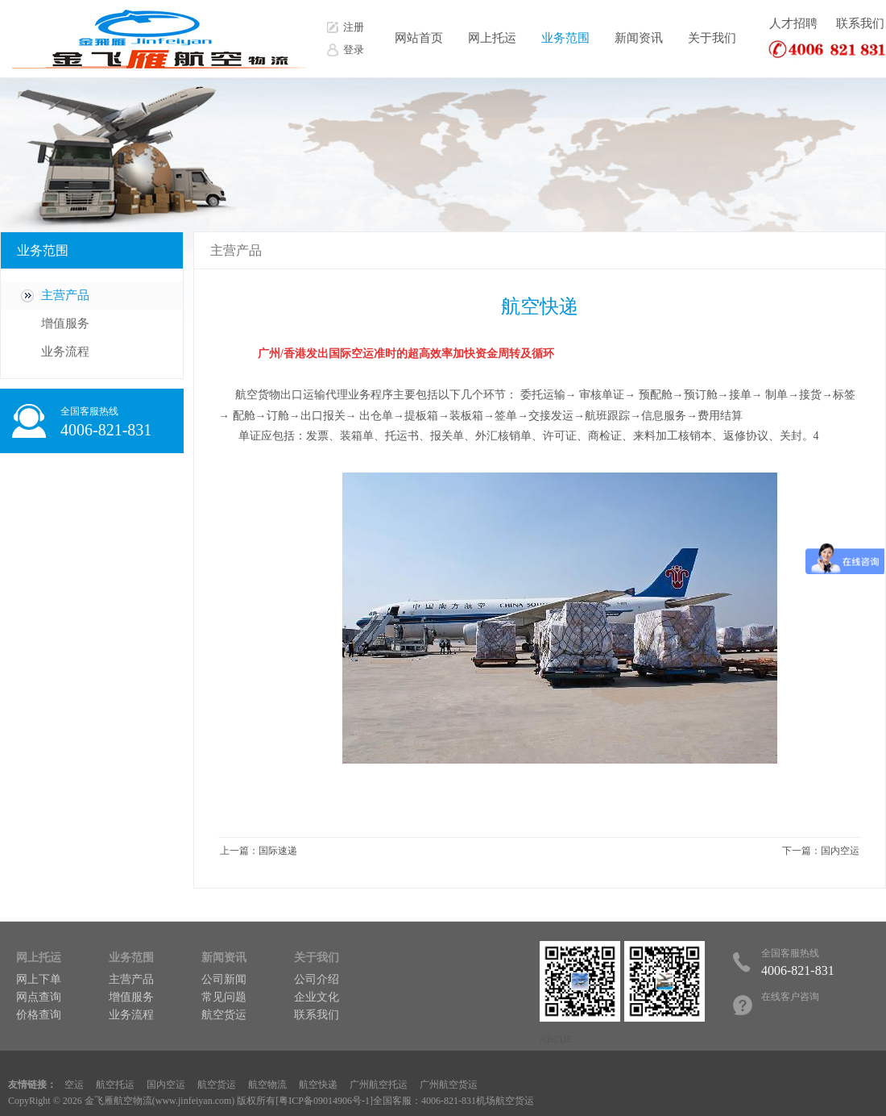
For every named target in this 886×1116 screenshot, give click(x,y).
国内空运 (840, 850)
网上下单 (38, 979)
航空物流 (267, 1084)
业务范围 (565, 37)
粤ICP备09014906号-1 (324, 1100)
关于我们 (712, 37)
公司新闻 (223, 979)
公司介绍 (316, 979)
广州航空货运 (449, 1084)
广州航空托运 (379, 1084)
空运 (74, 1084)
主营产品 (65, 295)
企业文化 (316, 997)
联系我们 (860, 23)
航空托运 (115, 1084)
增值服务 (65, 323)
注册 (353, 27)
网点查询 (38, 997)
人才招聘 (793, 23)
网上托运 (492, 37)
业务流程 (65, 351)
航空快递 (318, 1084)
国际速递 (278, 850)
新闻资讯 (639, 37)
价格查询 (38, 1015)
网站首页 (419, 37)
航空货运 (223, 1015)
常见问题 (223, 997)
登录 (353, 50)
